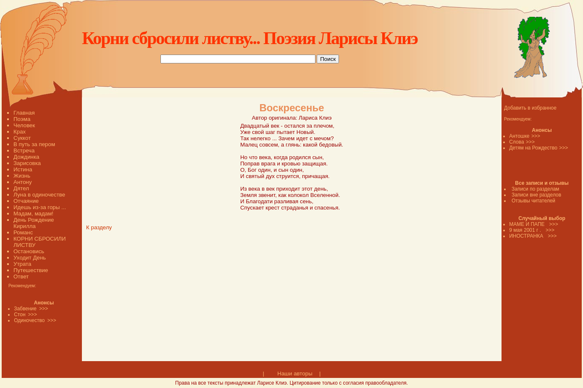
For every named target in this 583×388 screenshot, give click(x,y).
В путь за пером (34, 144)
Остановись (28, 251)
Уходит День (29, 257)
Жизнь (21, 176)
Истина (22, 169)
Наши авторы (294, 373)
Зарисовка (27, 163)
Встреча (23, 150)
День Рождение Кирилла (33, 223)
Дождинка (26, 157)
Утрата (22, 264)
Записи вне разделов (536, 195)
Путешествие (30, 270)
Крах (19, 131)
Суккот (22, 138)
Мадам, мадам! (33, 213)
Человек (24, 125)
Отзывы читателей (533, 201)
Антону (22, 182)
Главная (24, 113)
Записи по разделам (535, 189)
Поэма (21, 119)
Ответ (21, 276)
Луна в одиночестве (39, 194)
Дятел (21, 188)
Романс (23, 232)
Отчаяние (26, 201)
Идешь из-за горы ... (39, 207)
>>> (535, 136)
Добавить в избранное (530, 108)
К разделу (99, 227)
